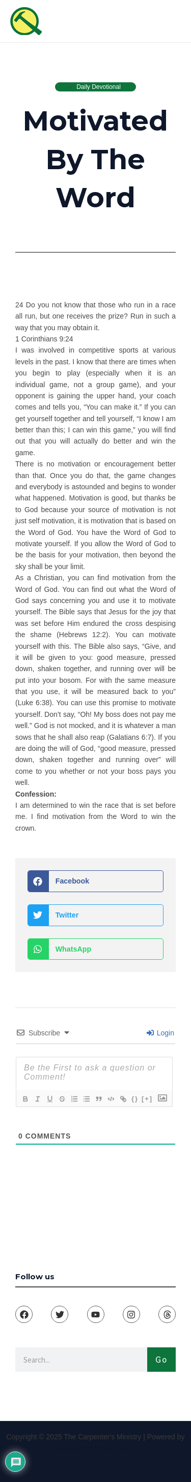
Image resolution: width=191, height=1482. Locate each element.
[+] (147, 1098)
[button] (95, 881)
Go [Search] (161, 1359)
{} (135, 1098)
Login (160, 1033)
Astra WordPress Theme (95, 1448)
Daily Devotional (98, 86)
